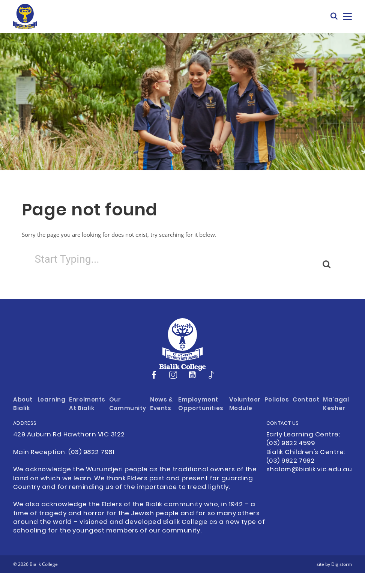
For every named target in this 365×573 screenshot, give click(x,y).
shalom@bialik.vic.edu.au (309, 470)
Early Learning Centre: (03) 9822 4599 (303, 439)
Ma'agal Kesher (336, 405)
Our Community (127, 405)
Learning (52, 400)
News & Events (161, 405)
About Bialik (23, 405)
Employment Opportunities (200, 405)
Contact (306, 400)
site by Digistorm (334, 564)
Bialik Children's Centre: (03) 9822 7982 (305, 456)
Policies (276, 400)
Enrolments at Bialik (87, 405)
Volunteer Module (245, 405)
